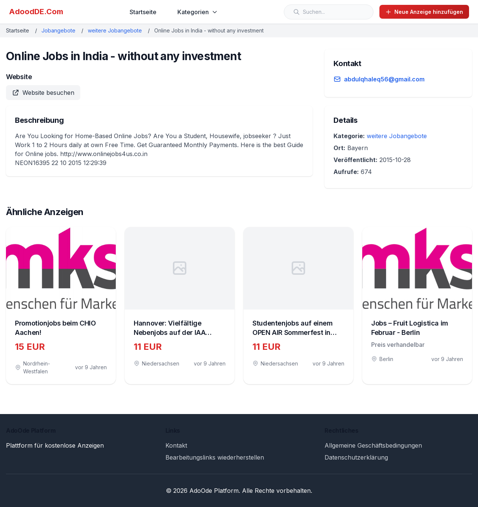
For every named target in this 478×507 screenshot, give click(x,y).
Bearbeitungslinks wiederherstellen (214, 457)
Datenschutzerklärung (356, 457)
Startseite (143, 12)
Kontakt (176, 445)
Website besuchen (43, 92)
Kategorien (197, 12)
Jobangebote (58, 30)
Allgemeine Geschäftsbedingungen (373, 445)
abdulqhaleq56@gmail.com (384, 79)
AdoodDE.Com (36, 11)
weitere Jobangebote (115, 30)
